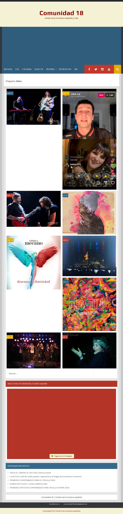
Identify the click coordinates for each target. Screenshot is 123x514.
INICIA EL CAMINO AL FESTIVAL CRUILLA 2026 (30, 472)
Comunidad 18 (61, 12)
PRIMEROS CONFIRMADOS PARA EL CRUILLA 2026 (32, 480)
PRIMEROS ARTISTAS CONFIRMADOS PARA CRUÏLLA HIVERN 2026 (39, 487)
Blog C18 (39, 69)
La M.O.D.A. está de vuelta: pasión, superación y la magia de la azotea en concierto (46, 476)
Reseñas (50, 69)
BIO (75, 69)
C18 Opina (26, 69)
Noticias (8, 69)
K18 (17, 69)
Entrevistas (65, 69)
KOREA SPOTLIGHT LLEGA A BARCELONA (28, 484)
